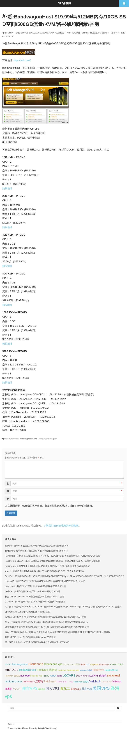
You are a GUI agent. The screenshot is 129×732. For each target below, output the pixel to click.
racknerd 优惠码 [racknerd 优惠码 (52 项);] (33, 681)
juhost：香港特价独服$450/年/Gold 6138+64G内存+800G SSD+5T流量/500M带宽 (44, 571)
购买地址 (7, 188)
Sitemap (52, 728)
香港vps (104, 33)
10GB (31, 33)
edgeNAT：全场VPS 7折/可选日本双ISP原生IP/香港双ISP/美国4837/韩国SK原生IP (45, 581)
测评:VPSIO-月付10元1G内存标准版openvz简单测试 (30, 637)
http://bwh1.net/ (22, 60)
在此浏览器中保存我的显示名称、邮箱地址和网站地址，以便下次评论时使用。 (50, 505)
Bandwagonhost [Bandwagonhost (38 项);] (20, 664)
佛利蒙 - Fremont (65, 33)
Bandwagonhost (11, 439)
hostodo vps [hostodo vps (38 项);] (36, 676)
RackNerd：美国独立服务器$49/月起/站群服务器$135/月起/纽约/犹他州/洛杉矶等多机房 (47, 566)
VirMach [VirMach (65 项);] (95, 681)
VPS (55, 33)
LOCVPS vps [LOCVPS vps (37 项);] (82, 676)
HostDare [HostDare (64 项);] (11, 669)
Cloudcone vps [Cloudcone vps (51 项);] (53, 664)
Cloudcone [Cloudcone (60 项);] (35, 664)
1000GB (25, 33)
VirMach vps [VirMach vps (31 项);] (107, 682)
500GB (38, 33)
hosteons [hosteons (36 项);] (62, 670)
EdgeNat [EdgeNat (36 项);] (94, 664)
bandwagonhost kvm (28, 439)
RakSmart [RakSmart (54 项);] (49, 681)
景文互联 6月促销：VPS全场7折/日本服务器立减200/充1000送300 (37, 642)
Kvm (51, 33)
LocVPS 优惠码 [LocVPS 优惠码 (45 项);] (98, 675)
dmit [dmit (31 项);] (88, 664)
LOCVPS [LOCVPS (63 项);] (69, 675)
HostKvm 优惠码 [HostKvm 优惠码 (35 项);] (12, 676)
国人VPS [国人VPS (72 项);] (52, 688)
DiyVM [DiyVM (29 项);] (83, 664)
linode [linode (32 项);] (59, 676)
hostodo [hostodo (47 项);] (25, 675)
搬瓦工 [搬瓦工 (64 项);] (65, 688)
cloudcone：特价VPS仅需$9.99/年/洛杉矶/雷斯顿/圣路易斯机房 (35, 586)
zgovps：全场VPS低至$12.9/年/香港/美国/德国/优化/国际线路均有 (37, 545)
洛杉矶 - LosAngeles (83, 33)
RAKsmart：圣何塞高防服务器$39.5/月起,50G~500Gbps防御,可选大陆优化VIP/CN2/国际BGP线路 (52, 556)
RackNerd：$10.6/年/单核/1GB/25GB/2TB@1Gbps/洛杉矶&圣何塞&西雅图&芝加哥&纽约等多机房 (52, 561)
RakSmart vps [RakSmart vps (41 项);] (65, 681)
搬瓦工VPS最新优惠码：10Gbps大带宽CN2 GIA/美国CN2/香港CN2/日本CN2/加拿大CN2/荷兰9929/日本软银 (57, 632)
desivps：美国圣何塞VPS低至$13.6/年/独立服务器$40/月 (32, 591)
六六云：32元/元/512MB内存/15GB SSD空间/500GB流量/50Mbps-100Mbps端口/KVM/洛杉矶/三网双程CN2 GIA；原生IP (63, 606)
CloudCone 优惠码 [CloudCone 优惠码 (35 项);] (71, 664)
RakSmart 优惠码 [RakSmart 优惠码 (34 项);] (81, 682)
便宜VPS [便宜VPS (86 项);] (29, 688)
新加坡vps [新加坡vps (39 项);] (76, 689)
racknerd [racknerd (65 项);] (113, 675)
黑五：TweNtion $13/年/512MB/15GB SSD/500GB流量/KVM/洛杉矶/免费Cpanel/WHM (46, 622)
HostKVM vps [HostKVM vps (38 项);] (111, 670)
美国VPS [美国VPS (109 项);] (101, 688)
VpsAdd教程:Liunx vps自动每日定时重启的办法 (28, 611)
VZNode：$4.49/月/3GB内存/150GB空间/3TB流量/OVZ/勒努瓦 (35, 601)
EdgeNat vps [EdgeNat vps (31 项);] (104, 664)
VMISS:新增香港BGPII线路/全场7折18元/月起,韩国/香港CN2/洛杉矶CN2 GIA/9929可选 (47, 627)
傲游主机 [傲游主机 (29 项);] (41, 689)
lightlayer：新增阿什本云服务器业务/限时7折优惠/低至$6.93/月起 (36, 551)
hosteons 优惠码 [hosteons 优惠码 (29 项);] (86, 670)
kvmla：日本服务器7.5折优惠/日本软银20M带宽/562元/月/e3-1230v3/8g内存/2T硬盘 (45, 617)
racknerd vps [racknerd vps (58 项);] (13, 681)
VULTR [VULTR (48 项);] (17, 688)
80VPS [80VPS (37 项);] (8, 664)
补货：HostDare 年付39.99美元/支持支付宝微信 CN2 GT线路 (34, 596)
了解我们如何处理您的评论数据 (61, 525)
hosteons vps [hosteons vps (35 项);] (73, 670)
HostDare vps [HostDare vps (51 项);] (27, 669)
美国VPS (97, 33)
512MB (45, 33)
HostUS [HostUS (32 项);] (46, 676)
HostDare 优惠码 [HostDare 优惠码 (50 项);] (47, 669)
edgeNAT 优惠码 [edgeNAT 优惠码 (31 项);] (116, 664)
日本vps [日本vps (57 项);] (86, 688)
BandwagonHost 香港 (48, 439)
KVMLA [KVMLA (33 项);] (53, 676)
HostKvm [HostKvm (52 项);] (98, 669)
